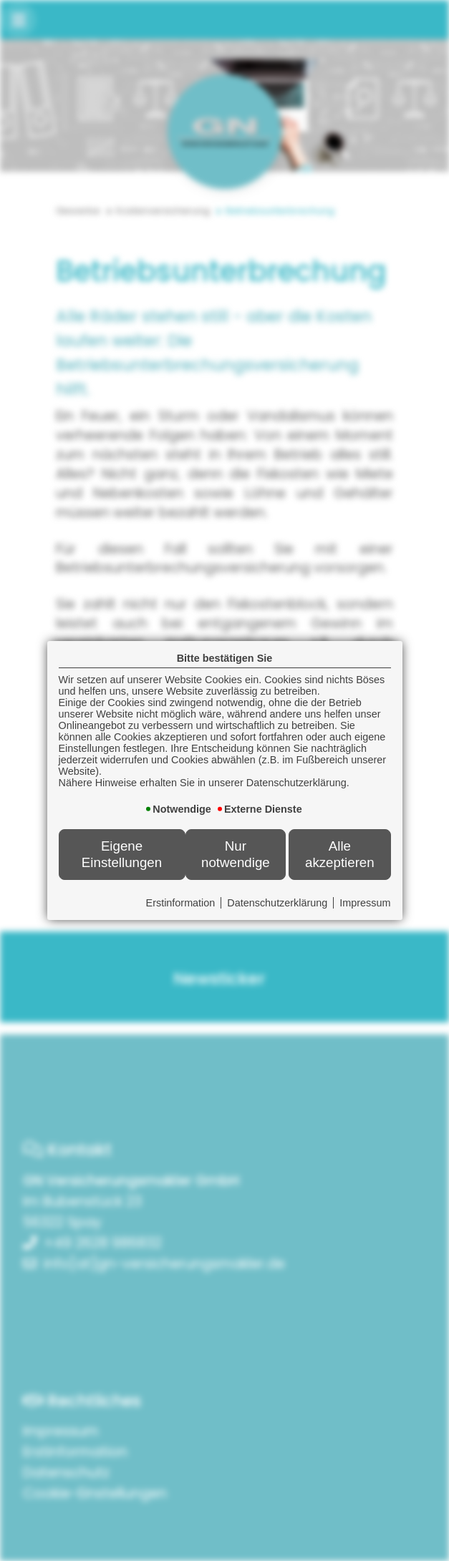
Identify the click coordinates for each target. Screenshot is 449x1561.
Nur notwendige (235, 853)
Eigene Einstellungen (122, 853)
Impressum (364, 903)
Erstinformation (181, 903)
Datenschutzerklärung (277, 903)
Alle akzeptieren (340, 853)
